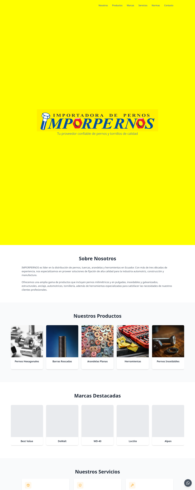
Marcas (130, 5)
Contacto (168, 5)
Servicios (143, 5)
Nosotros (103, 5)
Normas (156, 5)
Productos (117, 5)
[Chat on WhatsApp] (188, 483)
